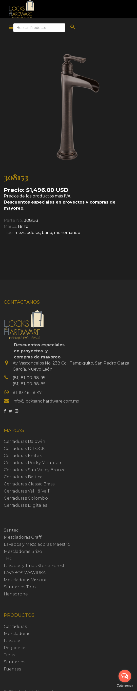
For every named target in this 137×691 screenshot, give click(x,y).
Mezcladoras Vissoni (25, 579)
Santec (11, 530)
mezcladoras (27, 232)
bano (47, 232)
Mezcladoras (17, 633)
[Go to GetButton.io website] (125, 685)
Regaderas (15, 647)
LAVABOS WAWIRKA (25, 572)
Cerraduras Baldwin (24, 441)
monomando (67, 232)
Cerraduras (15, 626)
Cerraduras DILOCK (24, 448)
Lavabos (12, 640)
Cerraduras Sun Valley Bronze (35, 469)
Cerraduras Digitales (25, 505)
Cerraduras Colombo (26, 498)
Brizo (23, 226)
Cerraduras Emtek (23, 455)
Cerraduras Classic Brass (29, 484)
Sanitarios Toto (20, 587)
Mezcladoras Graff (23, 537)
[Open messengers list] (125, 676)
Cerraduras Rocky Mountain (33, 462)
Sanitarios (14, 662)
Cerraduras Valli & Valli (27, 491)
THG (8, 558)
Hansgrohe (16, 594)
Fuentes (12, 669)
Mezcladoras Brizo (23, 551)
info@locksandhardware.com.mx (46, 401)
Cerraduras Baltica (23, 477)
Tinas (9, 654)
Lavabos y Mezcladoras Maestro (37, 544)
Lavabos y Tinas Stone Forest (34, 565)
